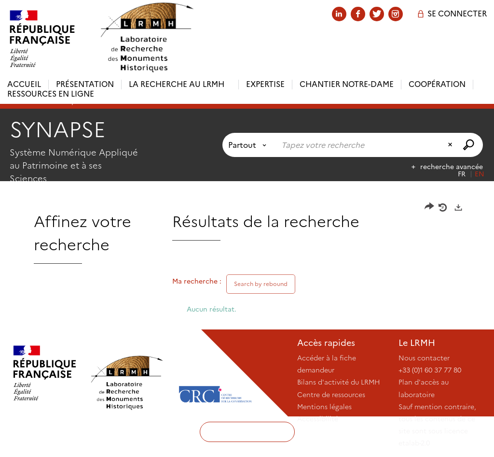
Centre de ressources (331, 394)
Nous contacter (424, 358)
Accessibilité (317, 418)
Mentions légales (324, 406)
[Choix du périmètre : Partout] (249, 145)
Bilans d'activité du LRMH (338, 382)
